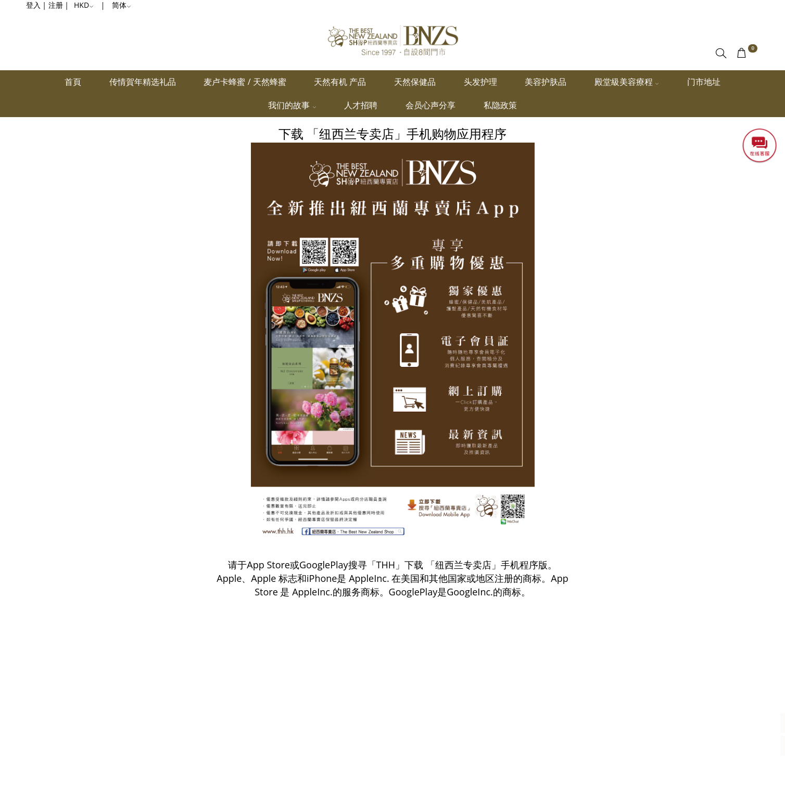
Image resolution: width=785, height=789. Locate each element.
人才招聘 (360, 105)
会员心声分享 (430, 105)
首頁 (73, 81)
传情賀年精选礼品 (142, 81)
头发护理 (480, 81)
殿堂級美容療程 (626, 81)
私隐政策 (500, 105)
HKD (84, 5)
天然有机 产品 (340, 81)
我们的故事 (292, 105)
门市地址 (703, 81)
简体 (121, 5)
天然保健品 (415, 81)
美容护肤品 (545, 81)
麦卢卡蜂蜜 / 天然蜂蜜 (245, 81)
